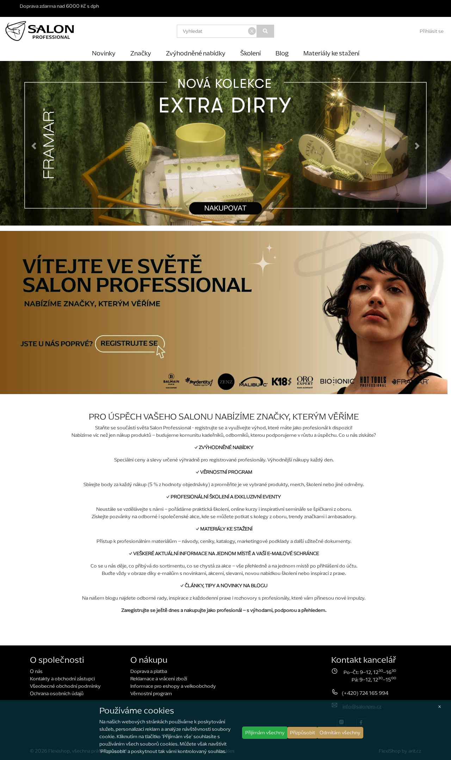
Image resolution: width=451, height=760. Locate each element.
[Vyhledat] (265, 31)
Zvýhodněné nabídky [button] (196, 53)
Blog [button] (282, 53)
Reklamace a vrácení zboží (158, 678)
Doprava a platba (148, 671)
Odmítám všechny (340, 732)
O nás (36, 671)
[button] (34, 146)
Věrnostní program (151, 693)
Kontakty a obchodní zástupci (62, 678)
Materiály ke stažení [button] (331, 53)
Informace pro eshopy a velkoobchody (173, 686)
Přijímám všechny (265, 732)
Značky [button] (140, 53)
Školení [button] (250, 53)
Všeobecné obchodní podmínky (65, 686)
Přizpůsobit (302, 732)
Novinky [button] (104, 53)
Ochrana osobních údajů (57, 693)
